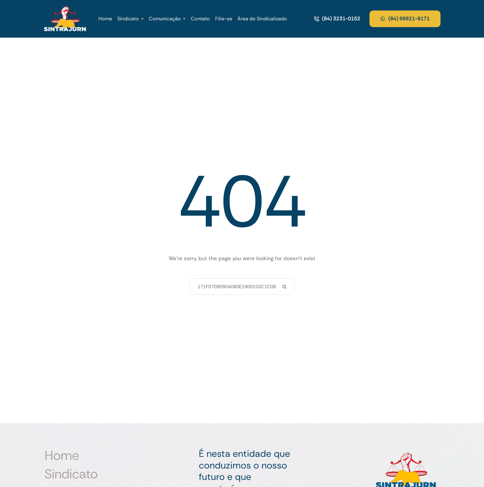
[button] (142, 19)
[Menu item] (105, 19)
